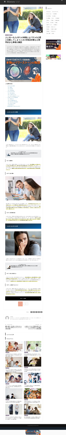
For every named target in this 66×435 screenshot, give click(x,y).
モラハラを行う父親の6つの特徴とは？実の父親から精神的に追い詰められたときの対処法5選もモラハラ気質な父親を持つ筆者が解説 (14, 370)
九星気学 (55, 13)
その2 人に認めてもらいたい (12, 94)
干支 (48, 22)
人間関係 (48, 18)
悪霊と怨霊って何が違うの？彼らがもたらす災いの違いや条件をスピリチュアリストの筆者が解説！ (13, 327)
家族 (52, 20)
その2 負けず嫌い (10, 88)
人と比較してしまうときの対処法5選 (12, 97)
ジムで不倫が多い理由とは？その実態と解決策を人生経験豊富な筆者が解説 (32, 386)
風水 (53, 33)
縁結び (48, 31)
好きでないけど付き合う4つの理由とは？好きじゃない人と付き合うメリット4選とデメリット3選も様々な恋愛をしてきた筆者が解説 (14, 418)
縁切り (48, 29)
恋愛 (56, 22)
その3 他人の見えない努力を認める (13, 101)
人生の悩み (7, 352)
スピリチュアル (55, 11)
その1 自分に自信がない (11, 93)
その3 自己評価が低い (11, 90)
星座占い (56, 24)
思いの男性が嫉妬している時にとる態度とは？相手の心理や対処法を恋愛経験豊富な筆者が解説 (32, 417)
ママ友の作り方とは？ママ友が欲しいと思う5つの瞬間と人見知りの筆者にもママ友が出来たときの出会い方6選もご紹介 (14, 355)
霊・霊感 (48, 33)
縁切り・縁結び (54, 29)
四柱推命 (57, 18)
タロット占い (49, 13)
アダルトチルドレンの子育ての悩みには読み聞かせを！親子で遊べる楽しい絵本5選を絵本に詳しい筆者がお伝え (14, 386)
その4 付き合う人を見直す (12, 103)
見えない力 (53, 31)
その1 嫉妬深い (10, 87)
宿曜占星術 (57, 20)
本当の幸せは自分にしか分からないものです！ (13, 106)
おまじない (49, 11)
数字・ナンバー (49, 24)
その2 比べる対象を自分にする (12, 100)
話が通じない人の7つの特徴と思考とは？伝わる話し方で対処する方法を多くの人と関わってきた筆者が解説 (32, 370)
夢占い (48, 20)
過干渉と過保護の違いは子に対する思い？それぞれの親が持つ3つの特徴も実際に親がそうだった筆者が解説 (32, 355)
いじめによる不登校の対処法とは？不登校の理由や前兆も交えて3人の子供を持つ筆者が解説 (13, 402)
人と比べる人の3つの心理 (11, 91)
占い (53, 18)
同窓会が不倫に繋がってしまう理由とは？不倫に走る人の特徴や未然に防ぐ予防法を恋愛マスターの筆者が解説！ (32, 402)
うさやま (11, 316)
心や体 (52, 22)
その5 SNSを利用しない (11, 104)
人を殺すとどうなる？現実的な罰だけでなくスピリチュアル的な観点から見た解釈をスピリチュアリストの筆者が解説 (33, 327)
